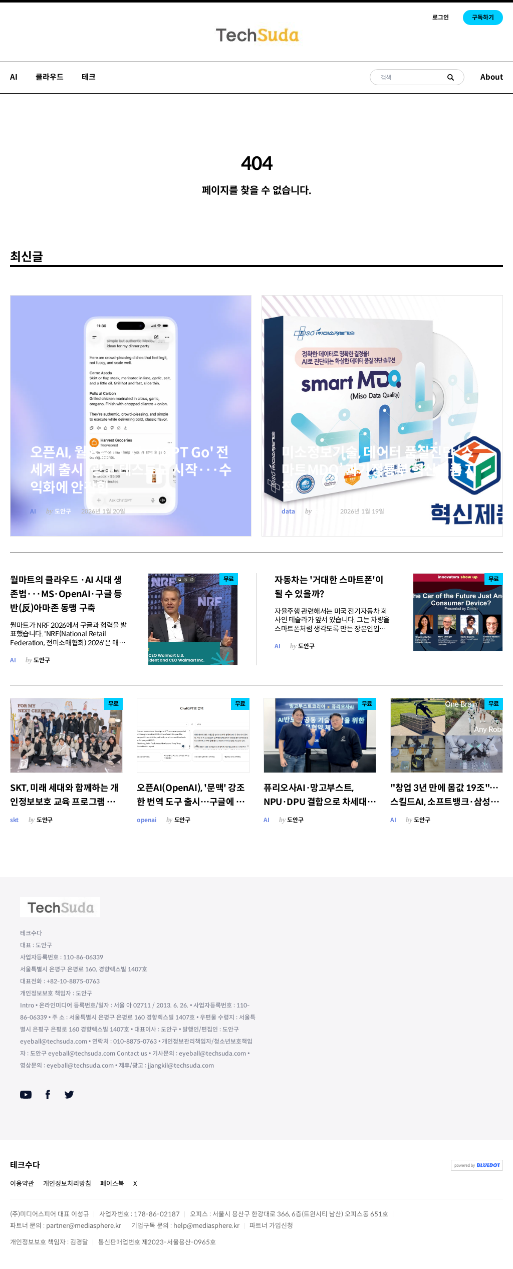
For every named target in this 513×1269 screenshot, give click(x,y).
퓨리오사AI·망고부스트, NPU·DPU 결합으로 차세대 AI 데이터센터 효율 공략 (315, 802)
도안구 (63, 511)
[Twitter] (69, 1095)
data (288, 511)
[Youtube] (26, 1095)
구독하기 (483, 17)
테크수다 (25, 1165)
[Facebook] (48, 1095)
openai (146, 820)
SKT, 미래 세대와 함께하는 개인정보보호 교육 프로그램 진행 (64, 802)
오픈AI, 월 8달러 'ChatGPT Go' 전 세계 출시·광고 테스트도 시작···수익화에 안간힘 (130, 470)
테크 (89, 77)
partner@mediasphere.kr (83, 1225)
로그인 (440, 17)
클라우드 (50, 77)
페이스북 (112, 1183)
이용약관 (22, 1183)
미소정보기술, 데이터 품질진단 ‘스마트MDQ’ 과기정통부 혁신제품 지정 (379, 470)
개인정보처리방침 (67, 1183)
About (491, 77)
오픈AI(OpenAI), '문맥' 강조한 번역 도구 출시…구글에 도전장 (191, 802)
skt (14, 820)
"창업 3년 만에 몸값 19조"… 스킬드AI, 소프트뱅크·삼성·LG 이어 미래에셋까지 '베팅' (445, 802)
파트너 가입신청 (271, 1225)
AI (14, 77)
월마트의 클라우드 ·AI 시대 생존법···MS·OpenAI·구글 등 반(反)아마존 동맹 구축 (66, 594)
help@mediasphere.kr (206, 1225)
